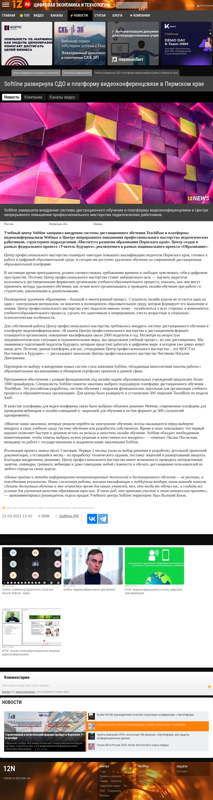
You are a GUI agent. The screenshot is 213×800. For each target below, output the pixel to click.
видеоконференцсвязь (86, 508)
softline (8, 508)
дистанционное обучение (26, 508)
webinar (74, 508)
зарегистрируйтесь (25, 691)
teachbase (40, 508)
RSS (209, 687)
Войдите (6, 691)
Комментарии (17, 677)
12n (9, 768)
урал (14, 508)
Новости (12, 702)
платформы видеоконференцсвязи (58, 508)
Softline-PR (69, 516)
